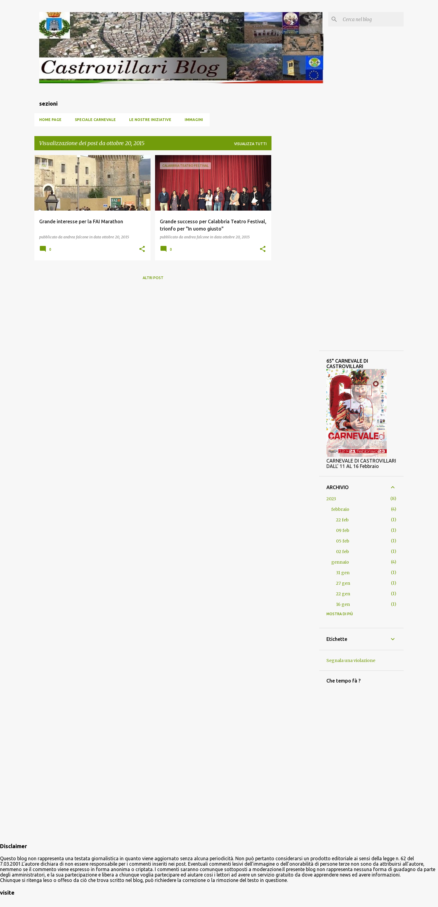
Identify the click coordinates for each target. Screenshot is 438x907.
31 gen (343, 572)
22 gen (343, 594)
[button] (142, 249)
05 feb (342, 541)
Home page (50, 120)
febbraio (340, 509)
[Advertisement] (295, 245)
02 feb (342, 551)
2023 (331, 498)
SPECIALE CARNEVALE (95, 120)
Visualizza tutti (250, 144)
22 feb (342, 520)
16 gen (343, 604)
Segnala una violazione (350, 660)
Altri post (153, 278)
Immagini (194, 120)
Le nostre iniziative (150, 120)
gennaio (340, 562)
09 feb (342, 530)
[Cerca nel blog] (372, 19)
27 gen (343, 583)
